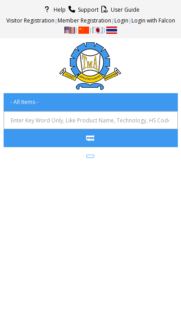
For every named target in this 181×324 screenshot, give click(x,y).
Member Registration (84, 20)
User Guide (119, 10)
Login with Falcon (153, 20)
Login (121, 20)
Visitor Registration (30, 20)
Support (82, 10)
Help (53, 10)
